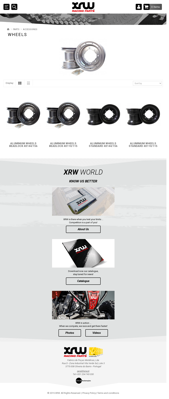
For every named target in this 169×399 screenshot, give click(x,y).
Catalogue (83, 281)
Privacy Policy (89, 393)
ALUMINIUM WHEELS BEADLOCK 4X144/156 (23, 145)
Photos (69, 332)
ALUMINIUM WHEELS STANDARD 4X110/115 (143, 145)
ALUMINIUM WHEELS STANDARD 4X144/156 (103, 145)
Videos (96, 332)
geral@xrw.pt (83, 371)
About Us (83, 229)
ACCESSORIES (30, 29)
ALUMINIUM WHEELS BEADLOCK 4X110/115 (63, 145)
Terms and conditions (108, 393)
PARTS (16, 29)
